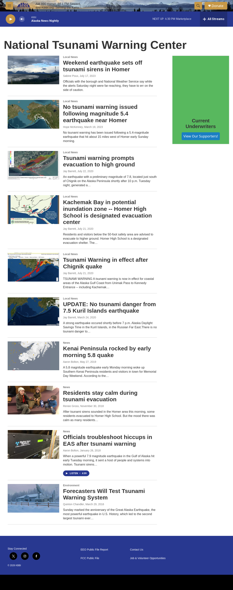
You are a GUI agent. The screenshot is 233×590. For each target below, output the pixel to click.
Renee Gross (71, 406)
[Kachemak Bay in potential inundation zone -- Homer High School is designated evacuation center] (33, 209)
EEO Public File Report (94, 549)
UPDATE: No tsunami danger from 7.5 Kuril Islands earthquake (109, 307)
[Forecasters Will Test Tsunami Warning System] (33, 498)
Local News (70, 57)
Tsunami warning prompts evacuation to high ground (99, 161)
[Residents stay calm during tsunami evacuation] (33, 400)
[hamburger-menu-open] (9, 6)
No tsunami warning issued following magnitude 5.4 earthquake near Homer (100, 113)
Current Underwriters (201, 123)
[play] (10, 19)
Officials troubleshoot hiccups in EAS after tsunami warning (107, 440)
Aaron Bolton (70, 361)
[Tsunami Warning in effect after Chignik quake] (33, 267)
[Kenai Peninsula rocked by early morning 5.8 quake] (33, 355)
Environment (71, 485)
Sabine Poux (70, 75)
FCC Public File (90, 558)
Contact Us (136, 549)
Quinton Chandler (73, 504)
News (66, 342)
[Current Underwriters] (200, 84)
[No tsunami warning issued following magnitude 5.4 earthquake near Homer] (33, 114)
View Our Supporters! (201, 136)
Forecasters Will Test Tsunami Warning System (104, 494)
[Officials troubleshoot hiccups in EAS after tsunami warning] (33, 444)
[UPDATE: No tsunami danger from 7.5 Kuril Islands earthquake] (33, 311)
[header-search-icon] (198, 6)
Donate (217, 6)
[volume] (22, 19)
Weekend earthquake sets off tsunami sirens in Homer (102, 65)
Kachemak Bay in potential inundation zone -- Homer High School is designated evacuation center (107, 212)
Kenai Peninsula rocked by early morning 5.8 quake (107, 351)
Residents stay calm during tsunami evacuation (100, 396)
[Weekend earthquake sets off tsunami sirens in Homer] (33, 70)
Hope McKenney (73, 126)
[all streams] (213, 19)
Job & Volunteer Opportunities (148, 558)
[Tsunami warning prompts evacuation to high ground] (33, 165)
